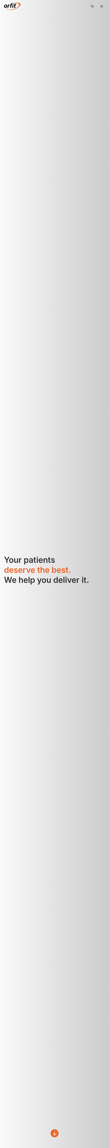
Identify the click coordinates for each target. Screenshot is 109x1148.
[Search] (92, 6)
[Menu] (101, 6)
